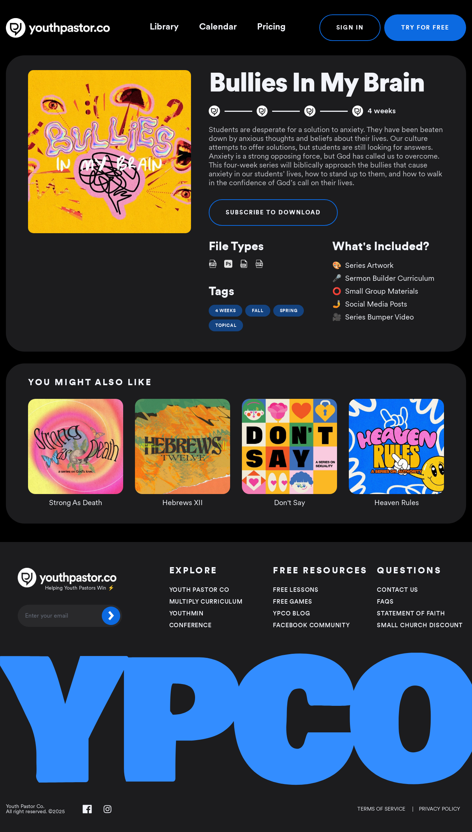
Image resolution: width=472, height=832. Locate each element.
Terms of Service (381, 809)
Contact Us (397, 590)
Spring (289, 310)
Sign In (350, 28)
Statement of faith (411, 614)
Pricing (271, 27)
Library (164, 27)
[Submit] (111, 616)
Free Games (292, 602)
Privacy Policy (439, 809)
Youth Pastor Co (199, 590)
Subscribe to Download (273, 212)
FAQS (385, 602)
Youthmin (186, 614)
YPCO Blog (291, 614)
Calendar (218, 27)
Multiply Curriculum (206, 602)
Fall (257, 310)
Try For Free (425, 28)
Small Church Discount (420, 625)
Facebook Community (311, 625)
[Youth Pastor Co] (61, 28)
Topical (225, 325)
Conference (190, 625)
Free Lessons (296, 590)
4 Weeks (225, 310)
